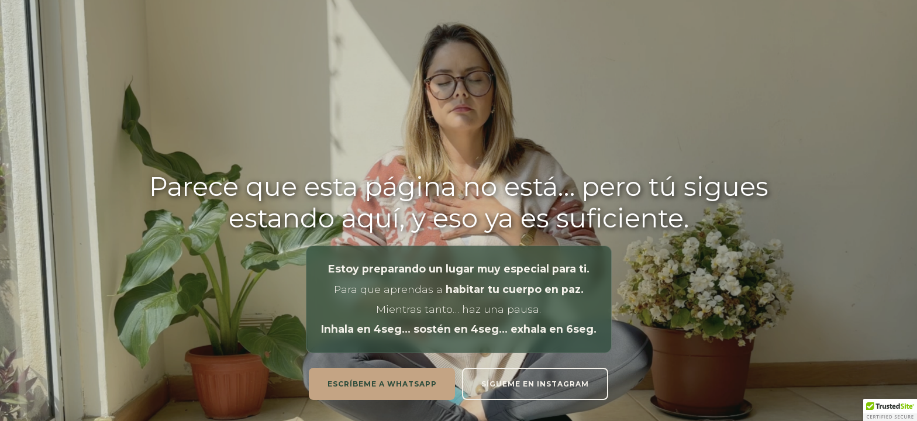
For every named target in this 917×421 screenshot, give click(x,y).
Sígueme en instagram (535, 383)
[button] (890, 410)
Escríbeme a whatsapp (382, 383)
